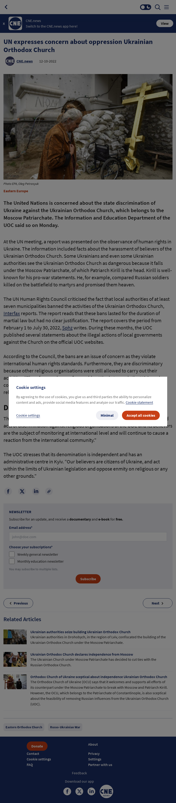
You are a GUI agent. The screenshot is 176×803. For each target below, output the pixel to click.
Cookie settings (28, 415)
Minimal (107, 415)
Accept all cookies (141, 415)
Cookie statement (139, 402)
